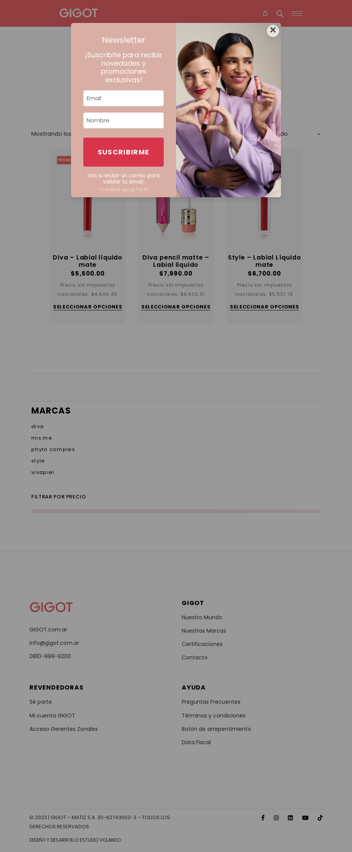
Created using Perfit (123, 189)
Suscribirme (124, 152)
